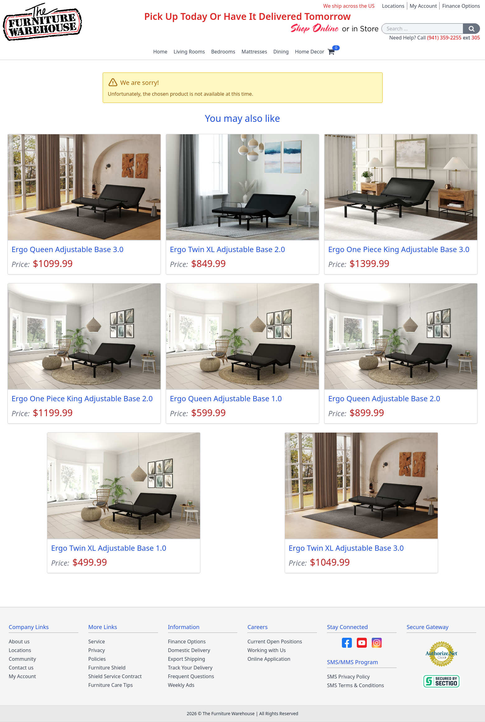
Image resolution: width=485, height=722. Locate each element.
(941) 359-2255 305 (453, 37)
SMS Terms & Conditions (355, 685)
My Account (423, 5)
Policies (97, 658)
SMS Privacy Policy (348, 676)
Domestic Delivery (189, 650)
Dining (281, 51)
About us (19, 641)
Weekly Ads (181, 685)
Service (96, 641)
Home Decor (309, 51)
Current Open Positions (274, 641)
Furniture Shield (107, 667)
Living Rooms (189, 51)
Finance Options (461, 5)
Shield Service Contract (115, 676)
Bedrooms (223, 51)
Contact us (21, 667)
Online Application (268, 658)
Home (160, 51)
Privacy (96, 650)
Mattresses (254, 51)
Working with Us (266, 650)
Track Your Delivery (190, 667)
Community (22, 658)
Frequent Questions (191, 676)
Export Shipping (186, 658)
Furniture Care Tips (110, 685)
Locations (393, 5)
